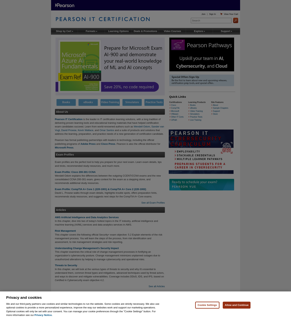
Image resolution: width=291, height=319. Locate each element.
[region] (145, 305)
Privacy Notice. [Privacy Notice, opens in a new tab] (43, 315)
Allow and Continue (237, 305)
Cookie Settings (207, 305)
